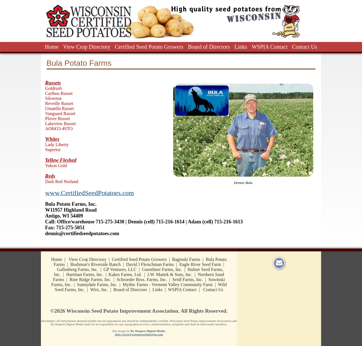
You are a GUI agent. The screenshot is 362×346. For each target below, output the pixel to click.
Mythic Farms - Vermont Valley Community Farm (168, 284)
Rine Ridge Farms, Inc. (90, 279)
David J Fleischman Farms (150, 264)
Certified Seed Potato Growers (149, 47)
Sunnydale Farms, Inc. (97, 284)
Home (52, 47)
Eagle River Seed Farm (200, 264)
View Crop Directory (86, 47)
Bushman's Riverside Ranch (95, 264)
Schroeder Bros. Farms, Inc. (142, 279)
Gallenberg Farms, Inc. (77, 269)
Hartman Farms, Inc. (84, 274)
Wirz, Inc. (99, 289)
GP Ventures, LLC (119, 269)
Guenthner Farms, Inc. (162, 269)
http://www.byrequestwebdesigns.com (139, 334)
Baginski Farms (186, 259)
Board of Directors (209, 47)
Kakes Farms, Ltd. (125, 274)
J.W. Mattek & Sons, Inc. (169, 274)
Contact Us (304, 47)
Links (241, 47)
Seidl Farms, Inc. (187, 279)
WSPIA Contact (269, 47)
